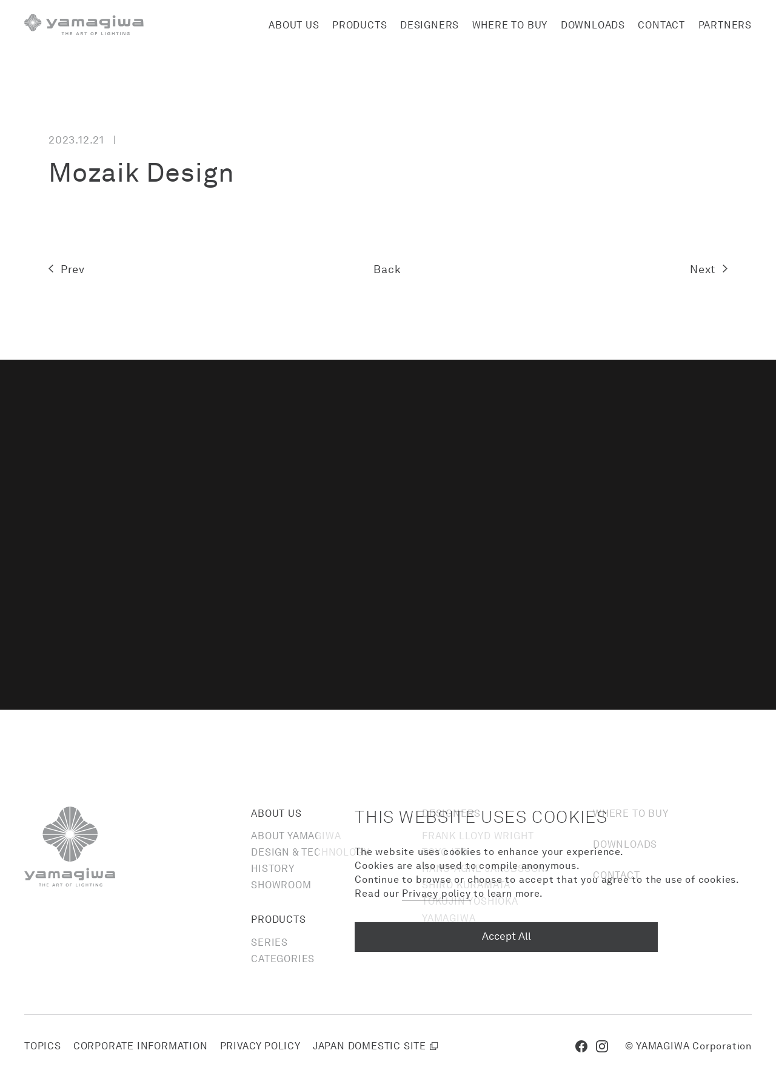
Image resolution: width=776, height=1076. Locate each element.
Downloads (593, 25)
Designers (429, 25)
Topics (42, 1046)
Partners (725, 25)
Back (387, 269)
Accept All (506, 936)
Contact (661, 25)
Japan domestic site (369, 1046)
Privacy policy (260, 1046)
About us (294, 25)
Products (359, 25)
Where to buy (510, 25)
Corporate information (140, 1046)
